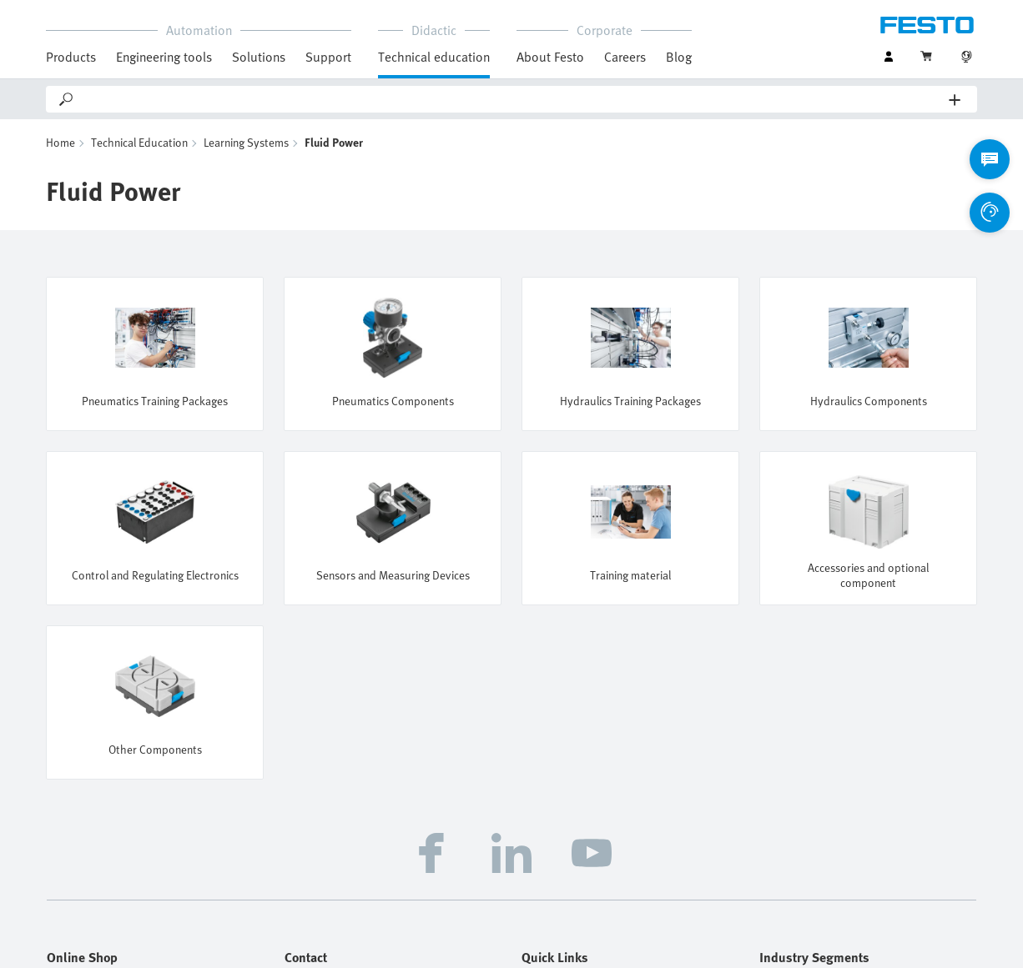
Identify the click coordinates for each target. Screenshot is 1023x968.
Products (71, 57)
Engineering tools (164, 57)
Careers (625, 57)
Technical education (434, 57)
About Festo (550, 57)
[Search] (512, 99)
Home (60, 142)
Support (328, 57)
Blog (679, 57)
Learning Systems (246, 142)
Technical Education (139, 142)
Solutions (258, 57)
